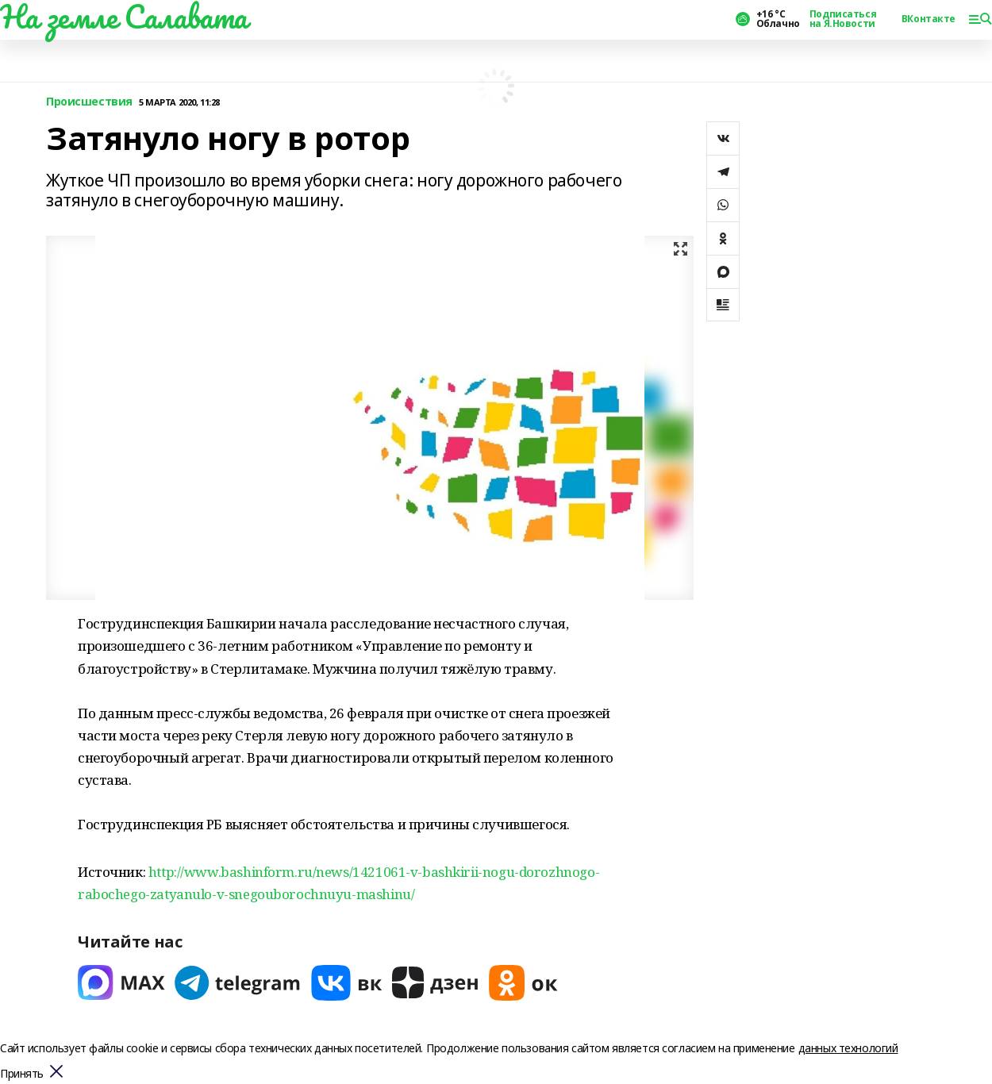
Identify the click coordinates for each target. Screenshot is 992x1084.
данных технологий (848, 1047)
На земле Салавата (124, 16)
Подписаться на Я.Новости (842, 19)
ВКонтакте (928, 19)
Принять (22, 1074)
